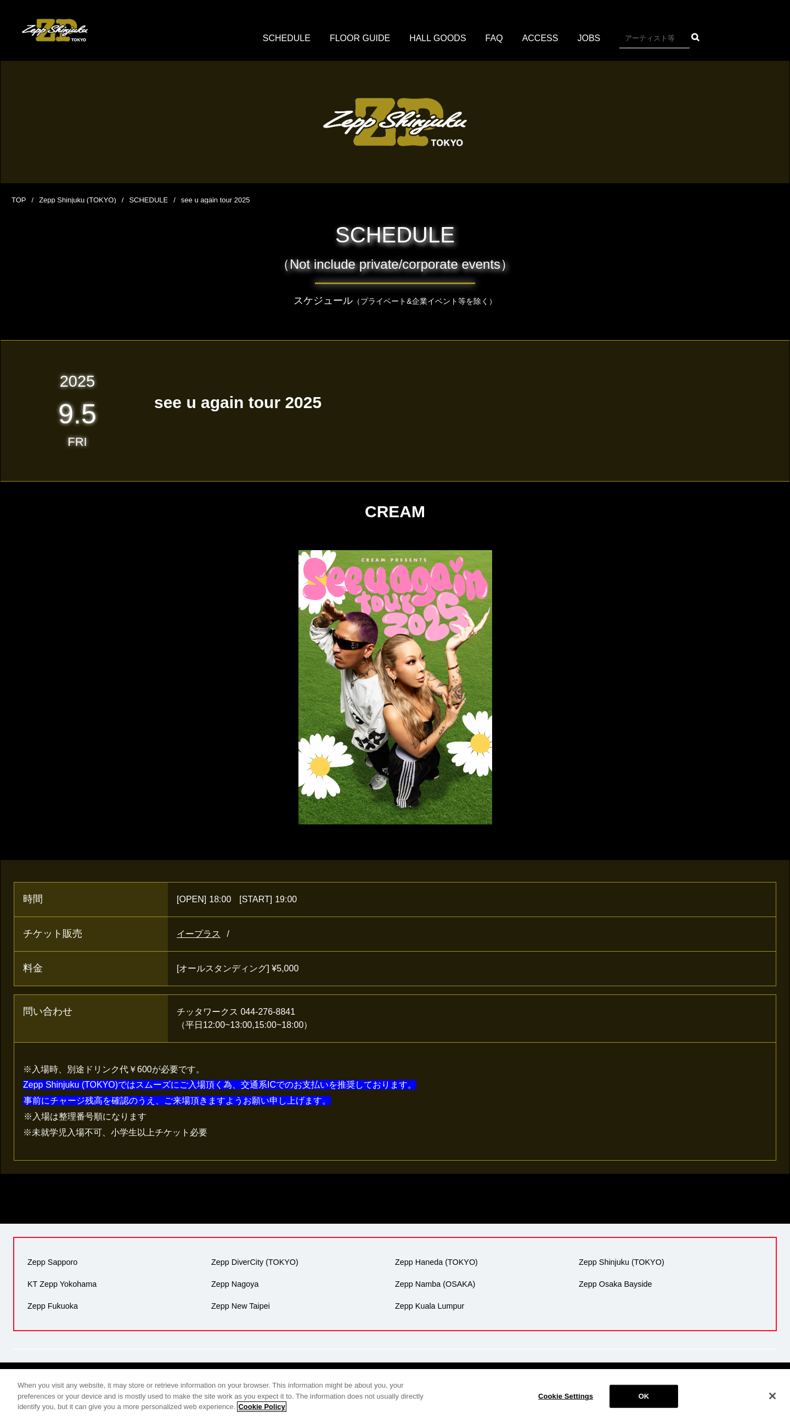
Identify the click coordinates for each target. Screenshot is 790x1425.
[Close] (772, 1396)
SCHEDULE (287, 38)
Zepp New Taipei (240, 1306)
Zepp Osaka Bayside (615, 1284)
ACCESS (540, 38)
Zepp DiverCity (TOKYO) (254, 1262)
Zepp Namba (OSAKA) (435, 1284)
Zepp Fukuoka (52, 1306)
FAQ (494, 38)
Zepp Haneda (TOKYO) (436, 1262)
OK (644, 1396)
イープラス (199, 933)
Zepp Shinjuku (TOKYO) (77, 200)
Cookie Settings (565, 1396)
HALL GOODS (437, 38)
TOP (19, 200)
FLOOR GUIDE (360, 38)
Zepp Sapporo (52, 1262)
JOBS (588, 38)
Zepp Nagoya (234, 1284)
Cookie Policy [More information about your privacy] (261, 1407)
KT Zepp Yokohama (62, 1284)
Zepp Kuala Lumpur (429, 1306)
